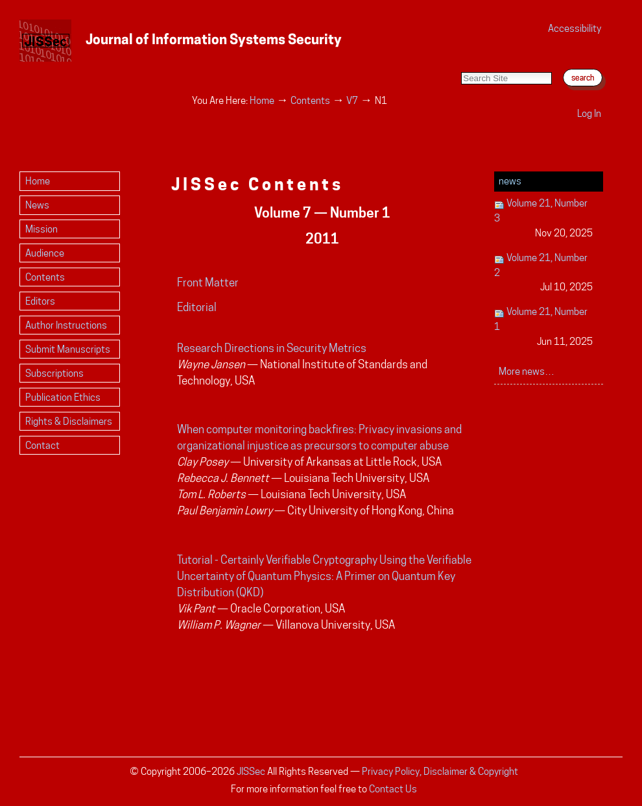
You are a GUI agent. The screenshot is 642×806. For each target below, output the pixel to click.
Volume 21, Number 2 (543, 273)
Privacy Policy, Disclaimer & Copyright (440, 771)
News (510, 181)
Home (262, 100)
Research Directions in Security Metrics (271, 348)
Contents (310, 100)
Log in (589, 113)
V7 (352, 100)
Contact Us (393, 789)
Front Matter (208, 282)
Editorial (197, 307)
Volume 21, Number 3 (543, 218)
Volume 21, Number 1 (543, 327)
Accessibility (574, 28)
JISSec (251, 771)
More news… (526, 371)
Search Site (460, 58)
